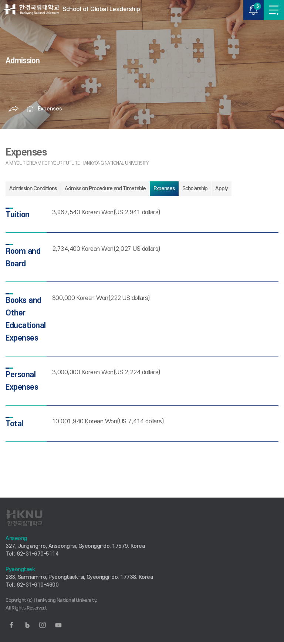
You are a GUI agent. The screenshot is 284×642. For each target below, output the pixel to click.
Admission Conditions (33, 188)
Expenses (50, 109)
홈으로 (30, 109)
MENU (274, 10)
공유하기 (13, 109)
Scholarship (194, 188)
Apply (221, 188)
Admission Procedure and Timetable (105, 188)
